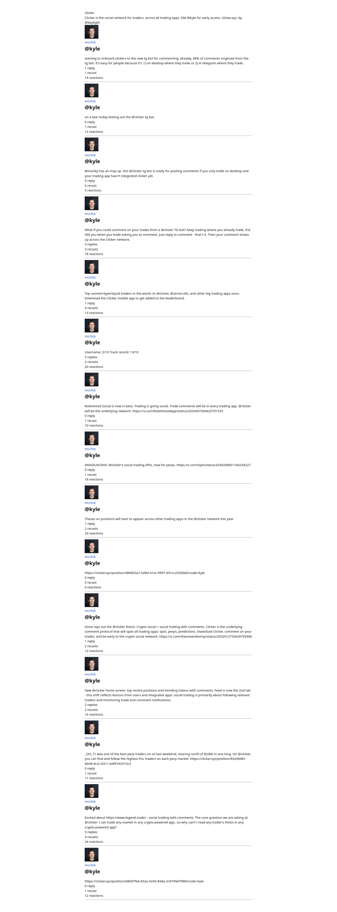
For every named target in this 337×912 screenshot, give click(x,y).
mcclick (90, 42)
